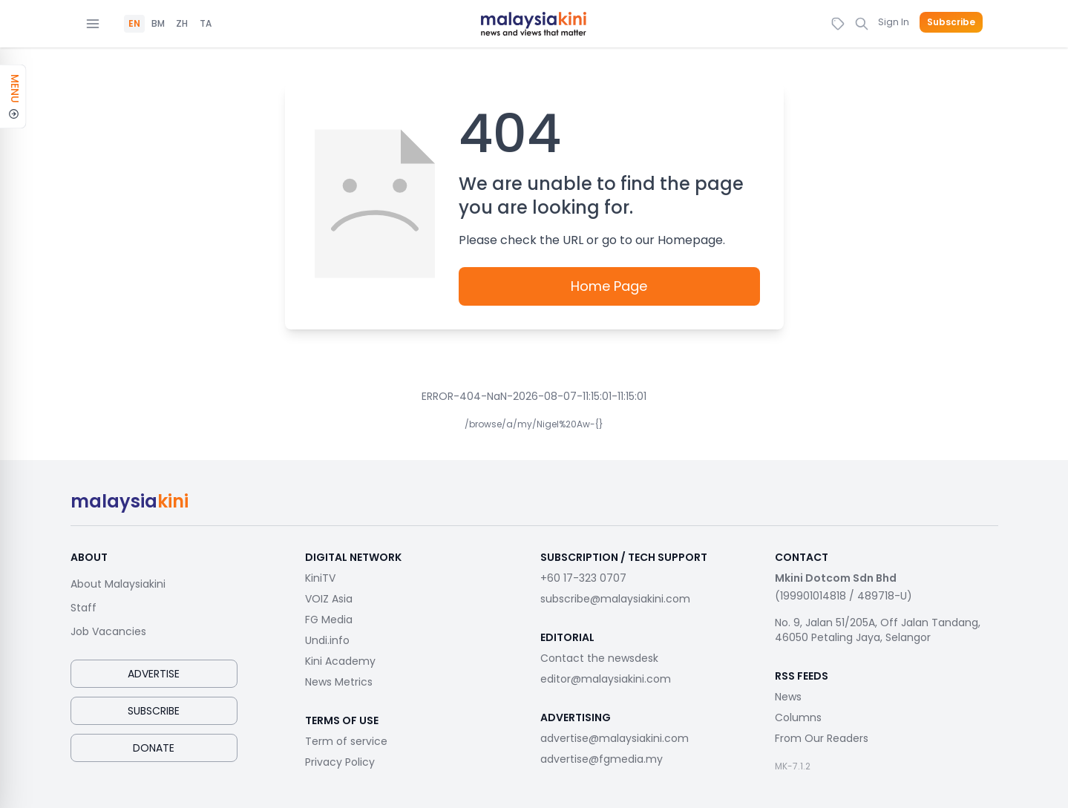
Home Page (609, 286)
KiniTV (320, 578)
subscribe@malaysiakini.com (615, 598)
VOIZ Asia (329, 598)
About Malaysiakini (118, 584)
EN (134, 24)
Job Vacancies (108, 631)
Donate (153, 747)
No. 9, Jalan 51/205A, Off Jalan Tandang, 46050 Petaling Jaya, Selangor (877, 630)
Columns (798, 717)
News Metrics (339, 681)
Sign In (893, 22)
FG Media (329, 619)
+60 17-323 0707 (583, 578)
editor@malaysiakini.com (605, 678)
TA (206, 24)
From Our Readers (821, 738)
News (788, 696)
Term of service (346, 741)
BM (158, 24)
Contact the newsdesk (599, 658)
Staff (83, 607)
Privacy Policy (340, 762)
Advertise (154, 673)
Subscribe (951, 22)
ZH (182, 24)
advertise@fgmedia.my (601, 759)
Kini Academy (340, 661)
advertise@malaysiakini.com (614, 738)
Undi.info (327, 640)
